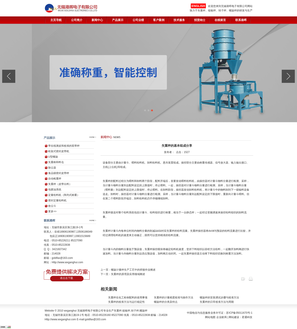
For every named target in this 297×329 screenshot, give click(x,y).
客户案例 (158, 20)
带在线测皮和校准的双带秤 (64, 145)
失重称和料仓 (56, 162)
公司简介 (76, 20)
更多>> (52, 211)
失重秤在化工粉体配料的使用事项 (127, 297)
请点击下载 (66, 278)
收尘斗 (52, 205)
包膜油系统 (54, 189)
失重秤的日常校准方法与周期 (217, 301)
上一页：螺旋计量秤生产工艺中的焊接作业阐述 (128, 269)
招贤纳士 (199, 20)
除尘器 (52, 167)
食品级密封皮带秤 (58, 173)
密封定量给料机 (57, 200)
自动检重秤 (54, 178)
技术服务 (179, 20)
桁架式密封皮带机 (58, 151)
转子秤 (135, 310)
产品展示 (117, 20)
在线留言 (220, 20)
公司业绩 (138, 20)
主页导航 (56, 20)
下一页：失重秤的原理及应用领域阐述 (123, 274)
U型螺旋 (53, 156)
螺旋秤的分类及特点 (166, 301)
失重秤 (118, 310)
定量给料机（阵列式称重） (64, 195)
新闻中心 (97, 20)
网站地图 (210, 317)
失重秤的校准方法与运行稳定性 (126, 301)
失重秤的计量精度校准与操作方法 (173, 297)
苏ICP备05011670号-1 (239, 312)
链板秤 (126, 310)
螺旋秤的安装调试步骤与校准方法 (219, 297)
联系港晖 (241, 20)
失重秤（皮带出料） (60, 184)
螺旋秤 (143, 310)
